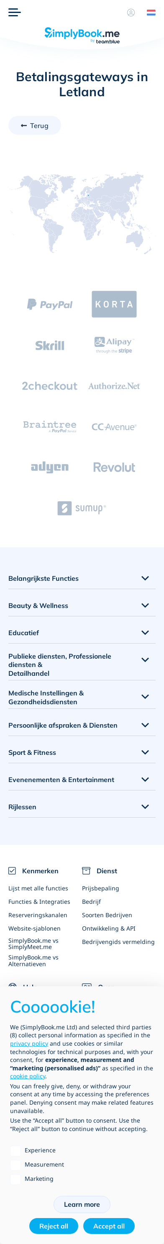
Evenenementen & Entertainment (61, 779)
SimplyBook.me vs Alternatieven (33, 960)
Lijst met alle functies (38, 888)
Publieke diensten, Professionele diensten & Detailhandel (59, 665)
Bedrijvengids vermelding (118, 942)
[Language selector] (148, 12)
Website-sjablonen (34, 928)
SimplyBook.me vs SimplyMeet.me (33, 943)
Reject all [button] (53, 1226)
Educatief (23, 632)
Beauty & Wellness (38, 605)
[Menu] (14, 12)
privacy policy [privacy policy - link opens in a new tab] (29, 1043)
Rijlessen (22, 807)
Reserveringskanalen (37, 915)
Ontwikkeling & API (109, 928)
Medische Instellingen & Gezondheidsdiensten (46, 697)
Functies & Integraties (39, 901)
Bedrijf (91, 901)
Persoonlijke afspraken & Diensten (63, 725)
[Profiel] (131, 12)
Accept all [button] (109, 1226)
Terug (39, 125)
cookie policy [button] (27, 1076)
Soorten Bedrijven (107, 915)
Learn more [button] (82, 1204)
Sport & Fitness (32, 752)
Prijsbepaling (100, 888)
